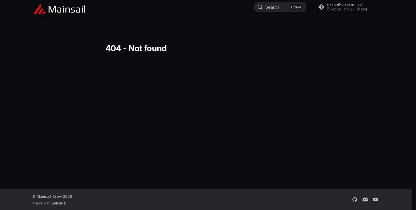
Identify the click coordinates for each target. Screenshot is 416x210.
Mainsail (41, 21)
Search (272, 7)
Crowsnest (94, 21)
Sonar (117, 21)
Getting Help (142, 21)
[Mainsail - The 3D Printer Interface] (59, 7)
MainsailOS (66, 21)
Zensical (59, 203)
